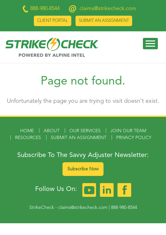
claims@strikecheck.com (107, 8)
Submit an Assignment (104, 21)
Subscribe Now (83, 169)
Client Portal (52, 21)
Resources (28, 137)
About (52, 131)
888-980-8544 (124, 207)
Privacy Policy (133, 137)
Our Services (85, 131)
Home (27, 131)
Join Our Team (128, 131)
